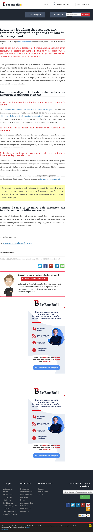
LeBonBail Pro (83, 4)
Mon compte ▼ (63, 4)
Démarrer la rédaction (35, 278)
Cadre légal (35, 14)
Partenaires (8, 494)
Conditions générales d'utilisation (8, 500)
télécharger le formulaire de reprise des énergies (21, 116)
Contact (41, 494)
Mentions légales (10, 506)
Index (22, 500)
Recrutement (25, 508)
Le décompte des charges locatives (17, 243)
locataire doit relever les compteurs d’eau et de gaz (27, 110)
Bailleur (58, 14)
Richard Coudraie (24, 41)
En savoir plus (5, 529)
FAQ (46, 4)
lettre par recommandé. (50, 179)
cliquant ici (28, 528)
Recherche (24, 511)
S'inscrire (24, 506)
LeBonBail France (10, 514)
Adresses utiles (26, 503)
